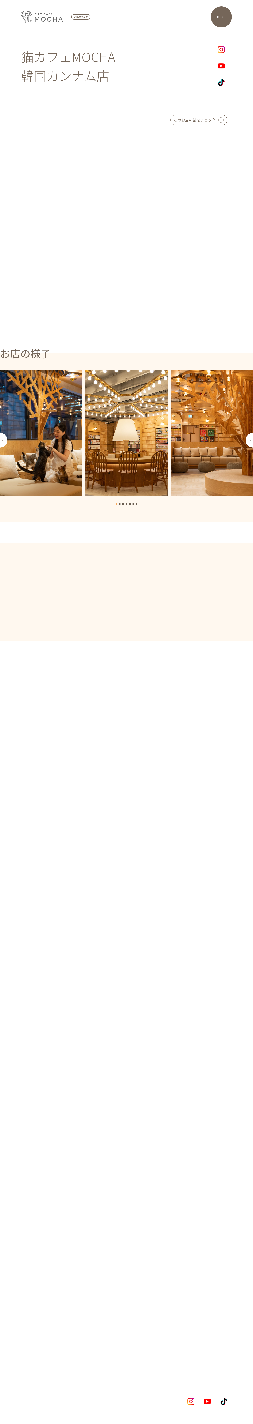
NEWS (118, 1363)
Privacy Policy (32, 1403)
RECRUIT (204, 1363)
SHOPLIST (144, 1363)
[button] (3, 440)
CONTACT (147, 1368)
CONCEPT (91, 1363)
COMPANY (175, 1363)
